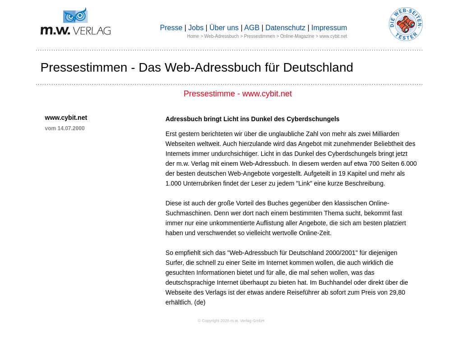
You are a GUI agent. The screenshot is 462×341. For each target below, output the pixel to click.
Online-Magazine (297, 36)
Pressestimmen (259, 36)
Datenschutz (285, 28)
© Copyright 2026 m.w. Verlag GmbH (231, 320)
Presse (171, 28)
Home (193, 36)
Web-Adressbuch (221, 36)
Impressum (329, 28)
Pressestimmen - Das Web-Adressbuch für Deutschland (197, 67)
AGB (251, 28)
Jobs (195, 28)
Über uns (224, 28)
